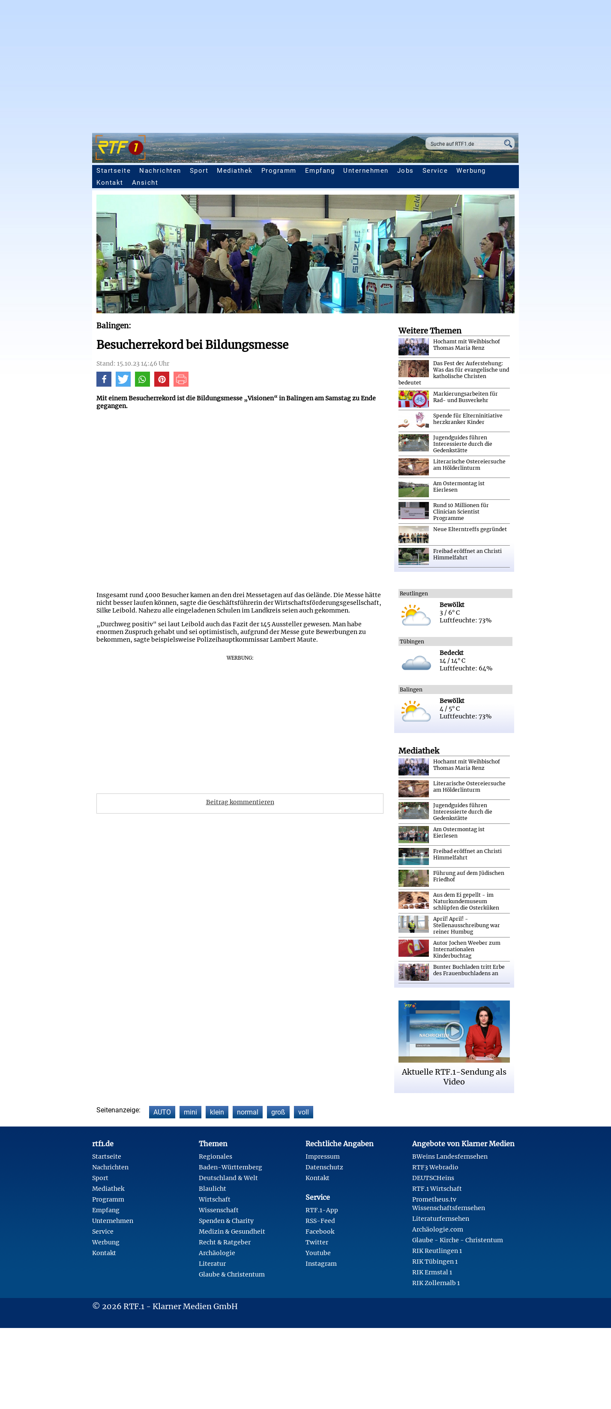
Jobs (405, 170)
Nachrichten (160, 170)
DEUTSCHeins (433, 1178)
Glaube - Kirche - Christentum (457, 1240)
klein (217, 1112)
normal (247, 1112)
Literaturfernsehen (440, 1219)
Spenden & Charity (226, 1221)
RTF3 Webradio (435, 1167)
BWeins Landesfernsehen (450, 1156)
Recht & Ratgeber (225, 1242)
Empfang (320, 170)
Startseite (113, 170)
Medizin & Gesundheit (232, 1231)
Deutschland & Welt (228, 1178)
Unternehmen (366, 170)
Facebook (320, 1231)
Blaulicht (212, 1189)
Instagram (321, 1264)
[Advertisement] (305, 64)
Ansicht (145, 182)
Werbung (471, 170)
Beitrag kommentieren (240, 802)
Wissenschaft (219, 1210)
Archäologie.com (437, 1229)
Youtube (318, 1253)
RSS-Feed (320, 1221)
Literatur (212, 1264)
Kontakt (109, 182)
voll (303, 1112)
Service (435, 170)
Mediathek (235, 170)
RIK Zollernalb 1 (436, 1283)
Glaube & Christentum (232, 1274)
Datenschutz (324, 1167)
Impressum (323, 1156)
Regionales (215, 1156)
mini (190, 1112)
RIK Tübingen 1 (435, 1261)
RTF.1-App (322, 1210)
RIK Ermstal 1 (432, 1272)
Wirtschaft (215, 1199)
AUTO (162, 1112)
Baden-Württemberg (230, 1167)
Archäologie (217, 1253)
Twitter (317, 1242)
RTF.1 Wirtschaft (437, 1189)
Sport (199, 170)
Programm (279, 170)
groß (278, 1112)
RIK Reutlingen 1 (437, 1251)
